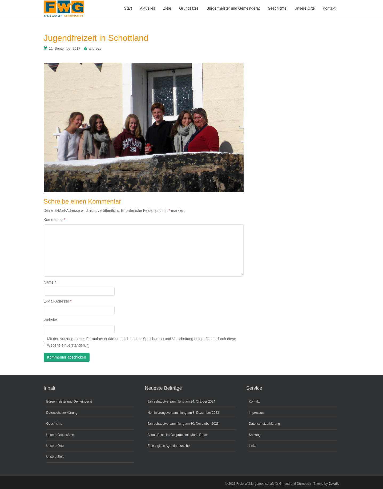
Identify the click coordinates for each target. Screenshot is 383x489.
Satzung (255, 435)
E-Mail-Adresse (58, 301)
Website (50, 320)
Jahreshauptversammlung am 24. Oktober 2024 (181, 401)
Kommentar (55, 219)
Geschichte (54, 424)
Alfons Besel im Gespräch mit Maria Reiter (178, 435)
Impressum (257, 413)
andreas (95, 48)
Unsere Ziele (55, 457)
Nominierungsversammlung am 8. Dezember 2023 (183, 413)
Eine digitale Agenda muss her (169, 446)
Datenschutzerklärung (62, 413)
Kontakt (254, 401)
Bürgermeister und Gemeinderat (69, 401)
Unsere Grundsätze (60, 435)
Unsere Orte (55, 446)
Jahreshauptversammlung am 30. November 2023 (183, 424)
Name (50, 282)
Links (252, 446)
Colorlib (334, 484)
